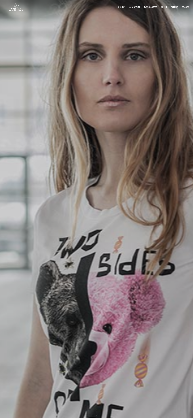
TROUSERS (32, 365)
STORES (185, 7)
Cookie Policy (119, 392)
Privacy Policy (104, 387)
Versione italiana (105, 397)
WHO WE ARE (134, 7)
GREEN (164, 7)
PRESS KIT (67, 378)
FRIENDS (174, 7)
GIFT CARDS (32, 378)
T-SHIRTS (31, 362)
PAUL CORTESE (150, 7)
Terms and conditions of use (110, 384)
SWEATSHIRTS (33, 368)
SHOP (122, 7)
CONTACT (67, 381)
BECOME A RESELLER (72, 375)
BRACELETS (32, 371)
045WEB (144, 384)
